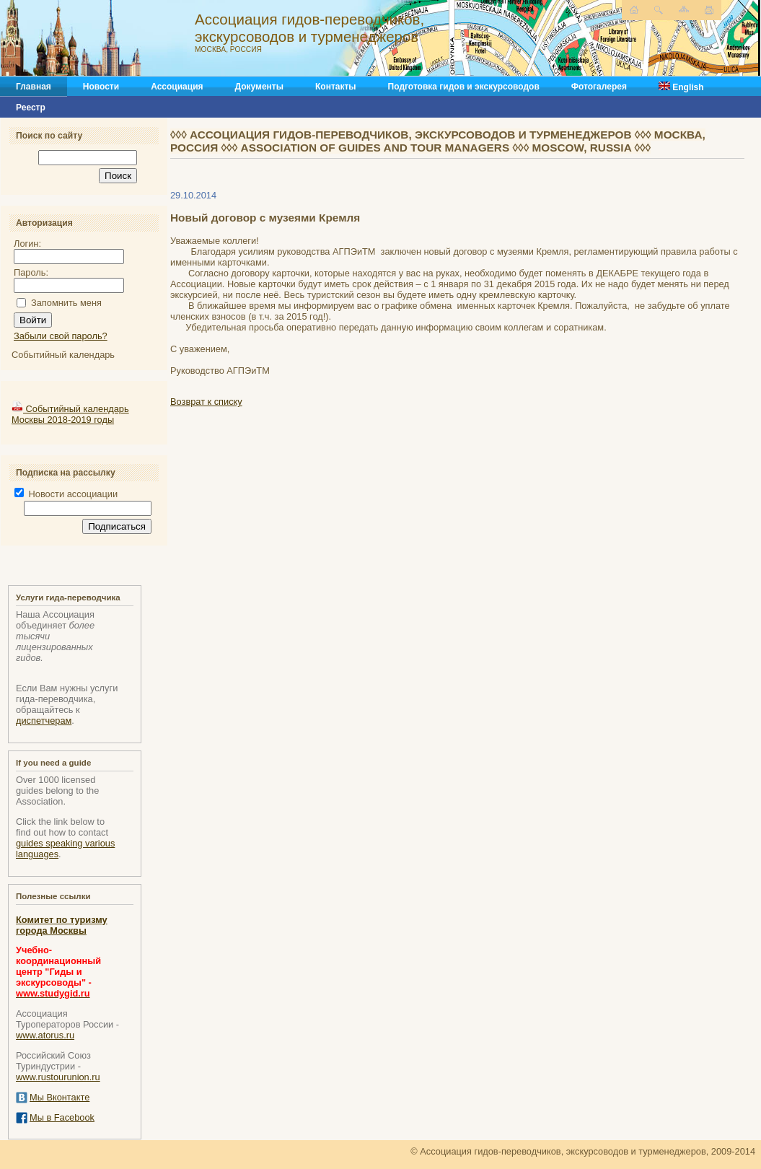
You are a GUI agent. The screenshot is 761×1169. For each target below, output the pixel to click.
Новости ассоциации (66, 494)
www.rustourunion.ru (58, 1077)
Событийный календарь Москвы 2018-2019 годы (70, 414)
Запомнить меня (66, 302)
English (681, 87)
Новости (101, 87)
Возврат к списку (206, 401)
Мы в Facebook (62, 1117)
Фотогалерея (599, 87)
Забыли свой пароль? (60, 335)
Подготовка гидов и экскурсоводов (464, 87)
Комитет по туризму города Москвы (61, 925)
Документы (259, 87)
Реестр (30, 107)
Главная (33, 87)
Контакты (335, 87)
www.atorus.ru (45, 1035)
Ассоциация (177, 87)
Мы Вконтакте (59, 1097)
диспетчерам (43, 720)
